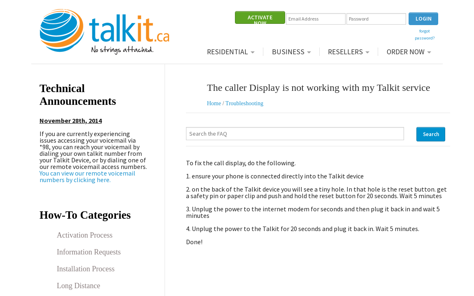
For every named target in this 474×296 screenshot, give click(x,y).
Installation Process (85, 269)
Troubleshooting (244, 103)
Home (214, 103)
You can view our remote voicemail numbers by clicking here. (87, 176)
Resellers (345, 51)
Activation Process (84, 235)
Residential (227, 51)
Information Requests (89, 252)
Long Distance (78, 286)
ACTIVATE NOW (260, 19)
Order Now (406, 51)
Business (288, 51)
